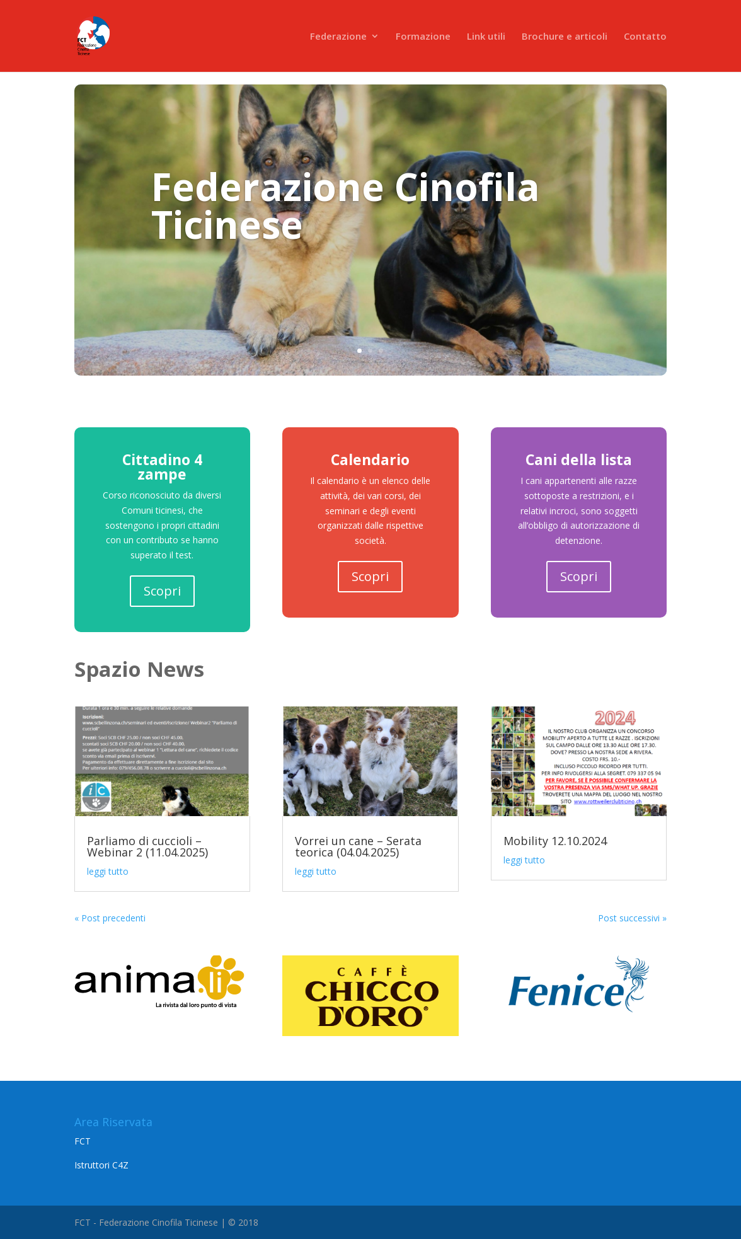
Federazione (338, 37)
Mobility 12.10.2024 (555, 840)
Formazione (423, 37)
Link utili (486, 37)
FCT (82, 1141)
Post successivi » (632, 918)
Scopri (162, 590)
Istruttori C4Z (101, 1165)
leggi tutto (108, 871)
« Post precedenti (110, 918)
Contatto (645, 37)
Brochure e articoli (564, 37)
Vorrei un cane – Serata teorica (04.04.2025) (358, 846)
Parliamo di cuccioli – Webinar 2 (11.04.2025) (147, 846)
